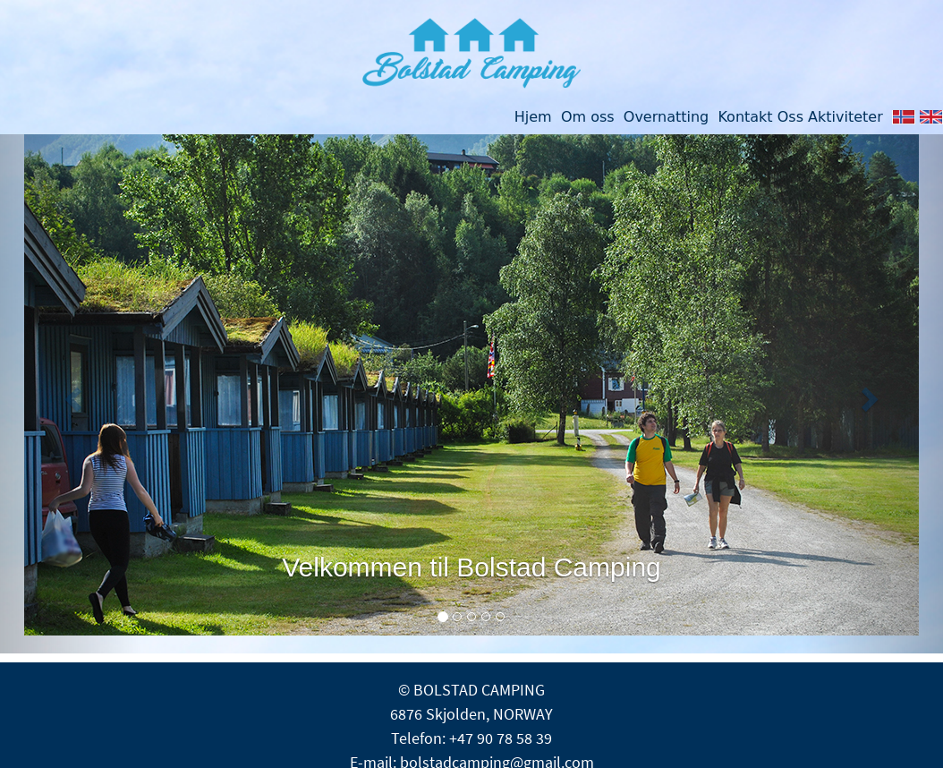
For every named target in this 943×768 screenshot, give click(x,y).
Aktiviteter (845, 116)
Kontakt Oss (760, 116)
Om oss (588, 116)
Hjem (533, 116)
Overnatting (662, 116)
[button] (70, 393)
